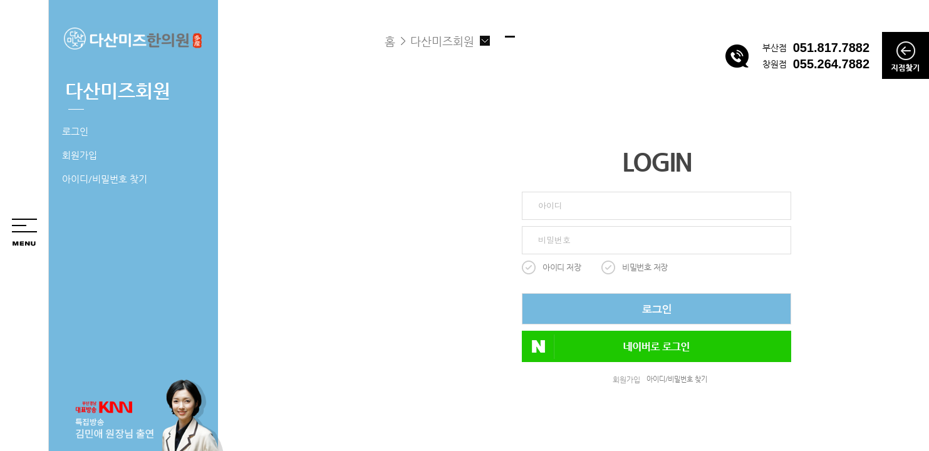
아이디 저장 (561, 267)
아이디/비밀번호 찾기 (104, 179)
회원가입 (79, 155)
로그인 (75, 131)
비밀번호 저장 (645, 267)
